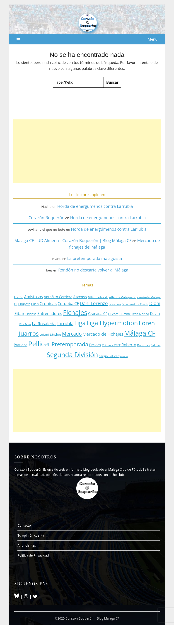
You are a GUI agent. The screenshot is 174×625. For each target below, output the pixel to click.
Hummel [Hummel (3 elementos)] (125, 314)
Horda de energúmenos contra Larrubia (95, 206)
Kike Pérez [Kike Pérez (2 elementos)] (25, 324)
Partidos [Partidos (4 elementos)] (20, 344)
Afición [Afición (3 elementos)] (18, 297)
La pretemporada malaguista (94, 258)
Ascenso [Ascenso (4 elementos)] (80, 296)
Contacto (24, 525)
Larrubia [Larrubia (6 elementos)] (65, 324)
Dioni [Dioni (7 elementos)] (154, 303)
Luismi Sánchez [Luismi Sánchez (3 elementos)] (50, 334)
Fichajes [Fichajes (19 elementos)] (75, 312)
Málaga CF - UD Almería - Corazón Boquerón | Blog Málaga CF (72, 240)
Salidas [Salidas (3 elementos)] (155, 345)
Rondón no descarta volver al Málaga (93, 270)
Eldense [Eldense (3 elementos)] (30, 314)
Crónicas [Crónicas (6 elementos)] (48, 303)
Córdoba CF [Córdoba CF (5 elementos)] (68, 303)
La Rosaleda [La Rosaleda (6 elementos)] (44, 324)
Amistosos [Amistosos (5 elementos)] (33, 296)
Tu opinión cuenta (30, 535)
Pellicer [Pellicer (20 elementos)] (39, 343)
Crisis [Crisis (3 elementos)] (35, 304)
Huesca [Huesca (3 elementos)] (113, 314)
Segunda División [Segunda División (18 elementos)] (72, 354)
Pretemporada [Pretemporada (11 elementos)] (69, 344)
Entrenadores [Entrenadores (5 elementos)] (49, 313)
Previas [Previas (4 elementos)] (95, 344)
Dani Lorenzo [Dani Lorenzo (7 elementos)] (94, 303)
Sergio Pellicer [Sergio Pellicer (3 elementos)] (109, 356)
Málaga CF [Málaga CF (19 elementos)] (139, 333)
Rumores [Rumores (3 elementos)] (143, 345)
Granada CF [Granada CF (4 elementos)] (97, 313)
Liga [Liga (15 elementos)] (80, 323)
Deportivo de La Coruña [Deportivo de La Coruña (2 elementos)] (135, 304)
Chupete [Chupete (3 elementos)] (24, 304)
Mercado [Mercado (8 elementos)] (72, 333)
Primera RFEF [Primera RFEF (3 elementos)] (111, 345)
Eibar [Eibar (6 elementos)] (19, 313)
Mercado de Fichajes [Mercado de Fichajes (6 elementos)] (103, 334)
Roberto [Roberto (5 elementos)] (128, 344)
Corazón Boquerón (46, 217)
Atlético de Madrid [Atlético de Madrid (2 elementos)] (98, 297)
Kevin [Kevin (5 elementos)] (155, 313)
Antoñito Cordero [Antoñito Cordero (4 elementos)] (58, 296)
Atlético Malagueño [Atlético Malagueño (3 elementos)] (122, 297)
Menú (152, 39)
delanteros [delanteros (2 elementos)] (115, 304)
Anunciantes (26, 545)
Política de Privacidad (33, 555)
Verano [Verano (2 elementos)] (124, 356)
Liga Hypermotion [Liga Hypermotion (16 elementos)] (112, 323)
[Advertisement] (87, 151)
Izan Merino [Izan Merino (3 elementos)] (140, 314)
